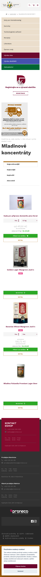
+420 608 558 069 (13, 429)
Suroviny (13, 14)
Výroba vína (8, 55)
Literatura (7, 44)
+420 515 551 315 (8, 460)
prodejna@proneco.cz (10, 489)
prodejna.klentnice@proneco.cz (14, 463)
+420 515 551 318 (8, 486)
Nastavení (20, 571)
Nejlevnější (11, 170)
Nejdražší (10, 175)
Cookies (30, 538)
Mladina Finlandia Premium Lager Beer (20, 383)
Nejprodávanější (13, 164)
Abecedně (11, 181)
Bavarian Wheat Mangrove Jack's (20, 327)
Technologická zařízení (12, 32)
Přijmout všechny (20, 566)
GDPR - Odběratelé (26, 534)
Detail (20, 240)
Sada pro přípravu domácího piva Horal (21, 216)
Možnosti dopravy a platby (14, 538)
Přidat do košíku (20, 236)
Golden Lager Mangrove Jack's (20, 270)
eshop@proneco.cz (13, 432)
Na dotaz (20, 293)
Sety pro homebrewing (12, 20)
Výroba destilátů (10, 61)
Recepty (7, 38)
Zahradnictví (8, 67)
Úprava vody (8, 49)
